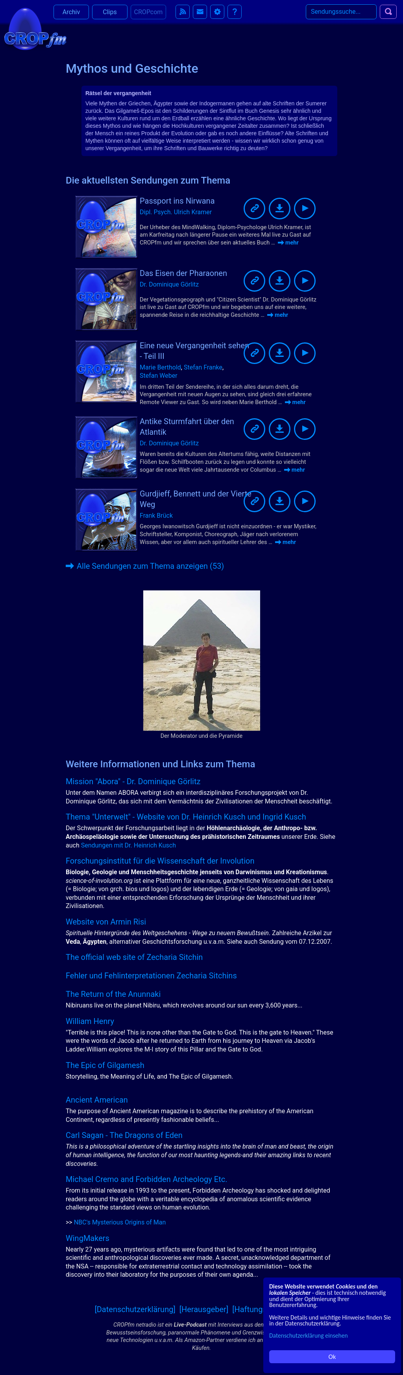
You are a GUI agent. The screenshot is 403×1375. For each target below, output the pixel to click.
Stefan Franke (203, 367)
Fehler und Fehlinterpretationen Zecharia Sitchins (151, 975)
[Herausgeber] (204, 1309)
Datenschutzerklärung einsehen (308, 1335)
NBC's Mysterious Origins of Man (120, 1222)
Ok (332, 1357)
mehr (288, 242)
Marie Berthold (160, 367)
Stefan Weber (158, 375)
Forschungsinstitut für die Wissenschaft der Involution (160, 861)
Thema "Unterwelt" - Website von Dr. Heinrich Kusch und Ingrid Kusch (186, 817)
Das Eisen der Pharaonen (183, 273)
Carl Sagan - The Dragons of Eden (124, 1135)
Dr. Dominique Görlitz (169, 284)
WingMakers (87, 1238)
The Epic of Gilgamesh (105, 1065)
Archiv (71, 15)
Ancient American (97, 1100)
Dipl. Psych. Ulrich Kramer (176, 212)
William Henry (90, 1021)
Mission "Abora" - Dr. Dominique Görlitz (133, 781)
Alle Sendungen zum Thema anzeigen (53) (145, 566)
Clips (109, 15)
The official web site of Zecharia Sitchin (134, 957)
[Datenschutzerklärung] (134, 1309)
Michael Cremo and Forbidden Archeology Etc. (146, 1179)
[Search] (341, 15)
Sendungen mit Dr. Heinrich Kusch (128, 845)
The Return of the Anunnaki (113, 994)
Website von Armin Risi (106, 921)
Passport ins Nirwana (177, 201)
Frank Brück (156, 515)
